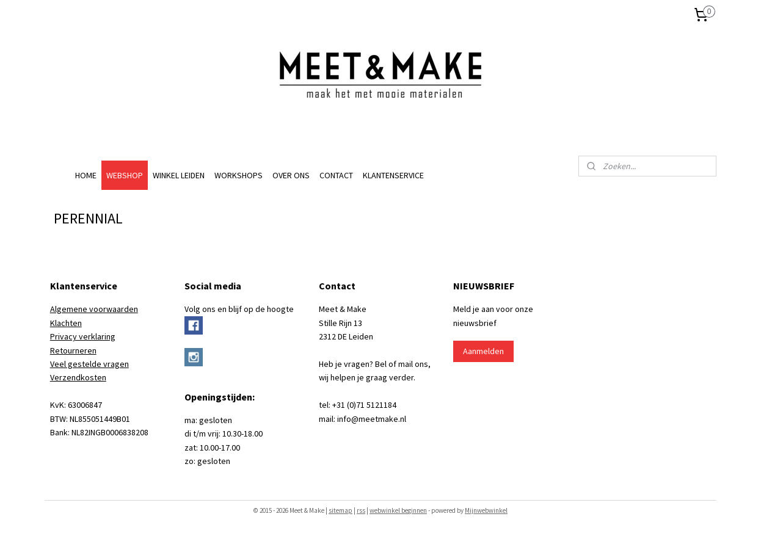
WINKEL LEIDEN (179, 175)
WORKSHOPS (238, 175)
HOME (85, 175)
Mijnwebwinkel (486, 510)
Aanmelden (483, 351)
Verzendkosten (78, 377)
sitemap (340, 510)
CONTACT (336, 175)
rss (361, 510)
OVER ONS (291, 175)
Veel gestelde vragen (89, 363)
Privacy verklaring (82, 336)
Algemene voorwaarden (94, 308)
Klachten (66, 322)
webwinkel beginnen (398, 510)
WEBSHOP (124, 175)
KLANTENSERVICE (393, 175)
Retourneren (73, 350)
